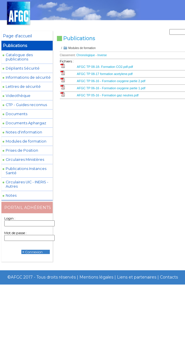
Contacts (169, 277)
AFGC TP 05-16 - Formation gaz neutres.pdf (108, 95)
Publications (15, 45)
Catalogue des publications (19, 57)
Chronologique (85, 55)
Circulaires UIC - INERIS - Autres (27, 184)
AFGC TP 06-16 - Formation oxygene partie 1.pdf (111, 88)
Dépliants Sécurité (23, 68)
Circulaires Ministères (25, 159)
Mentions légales (96, 277)
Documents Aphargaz (26, 123)
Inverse (102, 55)
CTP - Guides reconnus (26, 105)
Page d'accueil (17, 35)
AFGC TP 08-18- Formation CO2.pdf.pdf (105, 66)
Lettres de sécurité (23, 86)
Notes (11, 195)
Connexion (34, 252)
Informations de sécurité (28, 77)
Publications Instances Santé (26, 171)
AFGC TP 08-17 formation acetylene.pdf (105, 74)
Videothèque (18, 96)
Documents (16, 114)
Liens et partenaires (136, 277)
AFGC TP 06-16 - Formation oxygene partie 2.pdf (111, 81)
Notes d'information (24, 132)
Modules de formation (26, 141)
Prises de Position (22, 150)
